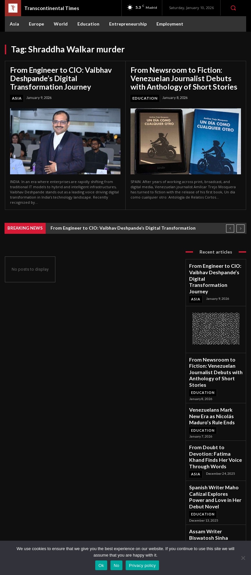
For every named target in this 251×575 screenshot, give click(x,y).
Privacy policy (142, 565)
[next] (240, 225)
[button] (233, 8)
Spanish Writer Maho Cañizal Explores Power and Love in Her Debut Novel (215, 439)
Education (144, 95)
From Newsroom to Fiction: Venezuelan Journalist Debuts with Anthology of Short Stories (181, 77)
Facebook (216, 514)
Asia (16, 95)
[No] (243, 558)
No (116, 565)
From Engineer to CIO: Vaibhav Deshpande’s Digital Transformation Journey (63, 77)
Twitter (214, 531)
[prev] (230, 225)
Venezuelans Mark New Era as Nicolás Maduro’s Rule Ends (215, 379)
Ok (101, 565)
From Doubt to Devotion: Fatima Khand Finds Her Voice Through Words (215, 410)
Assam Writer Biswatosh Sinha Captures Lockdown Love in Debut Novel (212, 472)
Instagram (216, 522)
